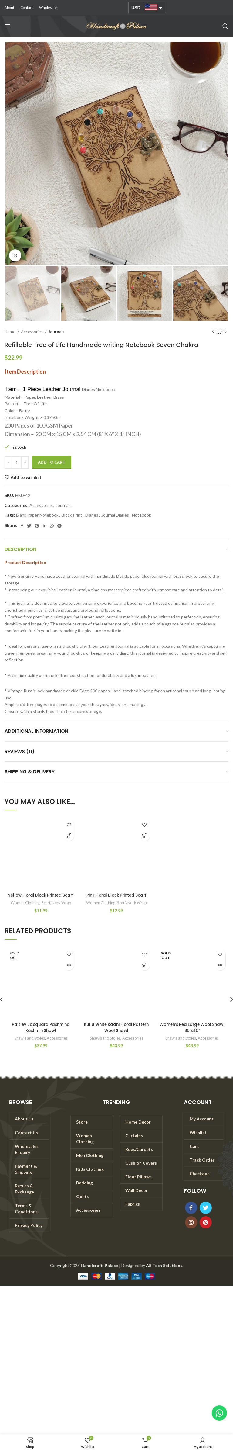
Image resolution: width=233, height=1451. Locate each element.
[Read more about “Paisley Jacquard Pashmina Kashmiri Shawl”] (68, 970)
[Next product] (225, 332)
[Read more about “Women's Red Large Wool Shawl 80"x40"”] (220, 970)
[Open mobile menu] (8, 26)
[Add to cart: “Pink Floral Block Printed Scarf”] (144, 835)
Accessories (32, 331)
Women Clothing (24, 908)
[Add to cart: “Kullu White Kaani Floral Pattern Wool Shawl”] (144, 970)
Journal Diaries (115, 515)
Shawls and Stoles (29, 1044)
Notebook (141, 515)
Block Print (72, 515)
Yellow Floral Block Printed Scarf (41, 898)
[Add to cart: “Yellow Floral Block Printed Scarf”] (68, 835)
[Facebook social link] (22, 526)
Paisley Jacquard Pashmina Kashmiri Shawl (40, 1033)
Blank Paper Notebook (37, 515)
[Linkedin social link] (44, 526)
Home (10, 331)
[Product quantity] (16, 462)
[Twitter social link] (29, 526)
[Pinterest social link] (37, 526)
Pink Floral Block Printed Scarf (116, 895)
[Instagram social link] (191, 1228)
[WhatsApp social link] (52, 526)
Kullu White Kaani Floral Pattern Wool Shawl (116, 1033)
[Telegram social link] (59, 526)
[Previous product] (213, 332)
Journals (56, 331)
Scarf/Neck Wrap (57, 908)
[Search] (225, 26)
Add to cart (51, 462)
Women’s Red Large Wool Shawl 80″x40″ (192, 1033)
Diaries (91, 515)
